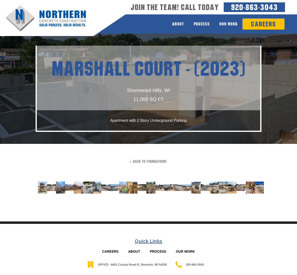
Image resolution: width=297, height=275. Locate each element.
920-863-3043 (254, 7)
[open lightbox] (40, 188)
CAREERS (110, 251)
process (202, 23)
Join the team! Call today (174, 7)
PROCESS (158, 251)
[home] (43, 18)
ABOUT (134, 251)
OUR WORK (185, 251)
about (178, 23)
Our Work (228, 23)
